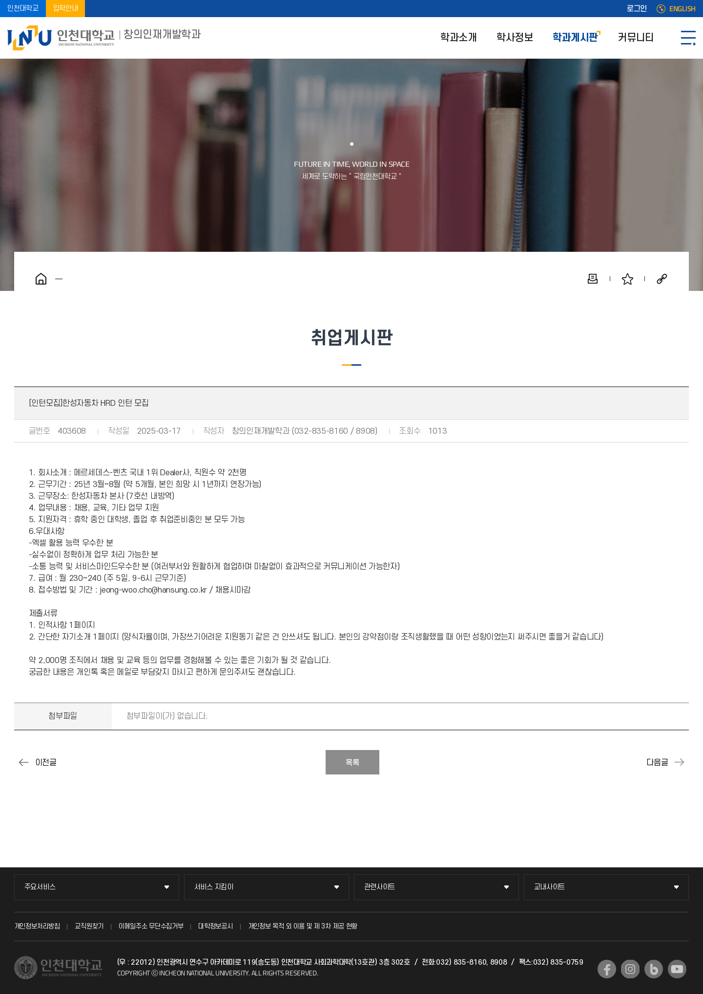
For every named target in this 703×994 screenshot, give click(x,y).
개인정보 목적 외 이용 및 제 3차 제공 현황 (303, 926)
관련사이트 (379, 887)
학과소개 (458, 38)
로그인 (637, 8)
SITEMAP (688, 38)
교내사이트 (549, 887)
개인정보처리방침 (37, 926)
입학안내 (65, 8)
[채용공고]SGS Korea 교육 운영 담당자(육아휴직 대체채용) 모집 (679, 762)
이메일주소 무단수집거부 (151, 926)
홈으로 (41, 279)
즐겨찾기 (627, 278)
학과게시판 (576, 38)
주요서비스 (40, 887)
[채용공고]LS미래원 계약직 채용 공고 (24, 762)
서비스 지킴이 (213, 887)
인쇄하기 (592, 278)
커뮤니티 (636, 38)
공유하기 (662, 278)
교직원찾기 (89, 926)
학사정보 (514, 38)
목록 (352, 762)
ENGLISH (682, 8)
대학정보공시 (215, 926)
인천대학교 (23, 8)
